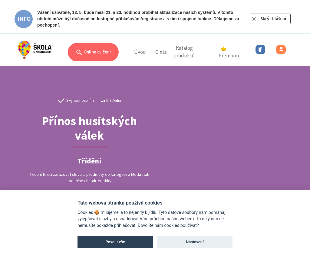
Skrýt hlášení (273, 18)
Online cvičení (93, 52)
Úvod (140, 52)
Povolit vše (115, 242)
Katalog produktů (184, 52)
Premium (229, 53)
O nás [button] (161, 52)
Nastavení (195, 242)
